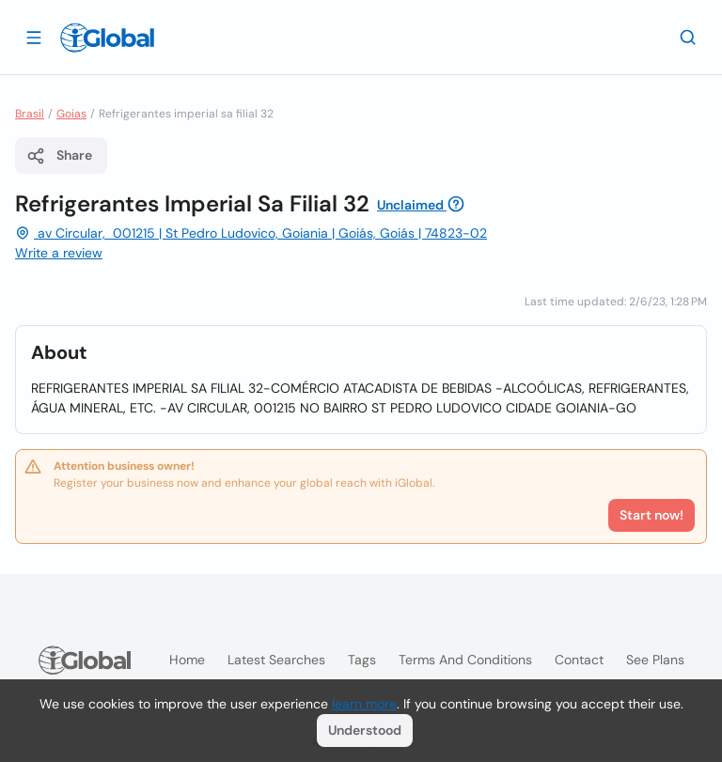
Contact (579, 659)
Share (59, 156)
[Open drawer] (34, 36)
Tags (362, 659)
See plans (655, 659)
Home (187, 659)
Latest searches (276, 659)
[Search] (688, 36)
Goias (71, 113)
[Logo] (107, 37)
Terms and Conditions (465, 659)
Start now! (651, 514)
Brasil (29, 113)
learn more (364, 703)
